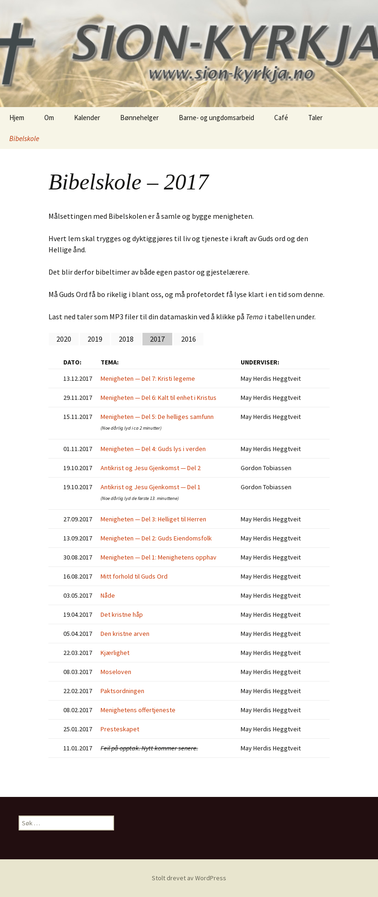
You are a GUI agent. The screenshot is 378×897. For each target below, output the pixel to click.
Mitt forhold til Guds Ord (134, 576)
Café (281, 117)
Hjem (16, 117)
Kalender (87, 117)
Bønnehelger (139, 117)
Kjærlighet (115, 652)
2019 (95, 339)
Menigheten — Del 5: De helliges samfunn (157, 416)
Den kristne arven (125, 633)
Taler (315, 117)
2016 (188, 339)
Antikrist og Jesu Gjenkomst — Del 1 (151, 487)
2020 (63, 339)
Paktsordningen (122, 691)
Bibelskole (24, 138)
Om (49, 117)
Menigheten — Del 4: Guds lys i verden (153, 449)
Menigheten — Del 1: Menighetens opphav (158, 557)
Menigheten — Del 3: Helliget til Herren (153, 519)
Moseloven (116, 672)
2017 (157, 339)
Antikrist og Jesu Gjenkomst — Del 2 (151, 468)
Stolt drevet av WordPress (189, 878)
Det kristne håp (122, 614)
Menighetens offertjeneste (138, 710)
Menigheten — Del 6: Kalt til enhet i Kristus (158, 397)
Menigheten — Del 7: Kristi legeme (148, 378)
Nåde (108, 595)
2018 (126, 339)
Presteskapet (120, 729)
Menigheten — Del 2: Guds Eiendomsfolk (156, 538)
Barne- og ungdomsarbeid (216, 117)
